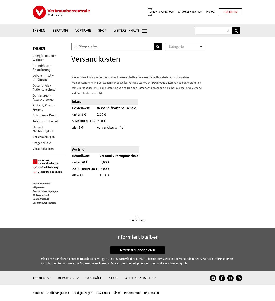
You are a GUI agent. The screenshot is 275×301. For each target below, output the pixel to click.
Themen (39, 31)
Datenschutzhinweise (44, 202)
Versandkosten (43, 149)
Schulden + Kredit (45, 115)
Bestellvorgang (41, 198)
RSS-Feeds (103, 293)
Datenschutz (132, 293)
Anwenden (236, 30)
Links (116, 293)
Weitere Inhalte (127, 31)
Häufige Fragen (82, 293)
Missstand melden (190, 12)
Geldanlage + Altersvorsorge (43, 97)
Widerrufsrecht (41, 195)
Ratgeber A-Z (42, 143)
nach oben (138, 218)
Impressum (151, 293)
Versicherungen (44, 137)
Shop (102, 31)
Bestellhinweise (41, 183)
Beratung (60, 31)
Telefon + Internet (45, 121)
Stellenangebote (58, 293)
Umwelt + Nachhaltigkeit (43, 129)
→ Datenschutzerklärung (93, 263)
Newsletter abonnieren (137, 250)
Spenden (230, 12)
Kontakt (38, 293)
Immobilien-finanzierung (41, 68)
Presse (210, 12)
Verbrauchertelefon (162, 12)
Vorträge (83, 31)
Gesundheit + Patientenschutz (44, 88)
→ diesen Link (166, 263)
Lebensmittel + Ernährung (43, 78)
